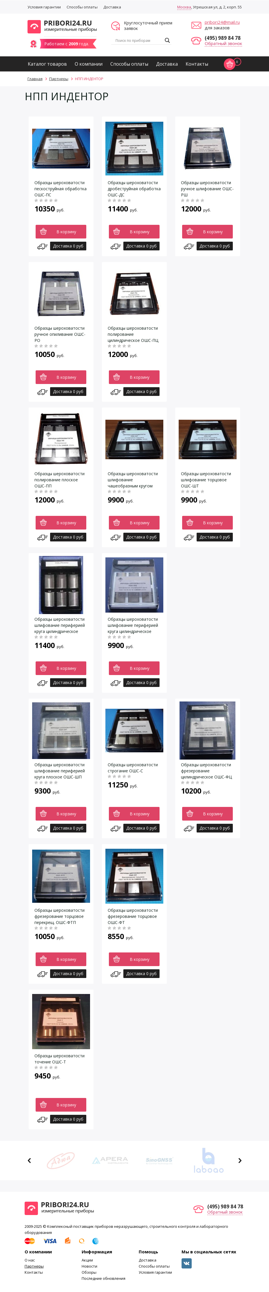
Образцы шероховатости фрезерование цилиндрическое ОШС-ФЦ (206, 771)
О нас (30, 1260)
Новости (89, 1266)
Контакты (197, 64)
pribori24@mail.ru (222, 22)
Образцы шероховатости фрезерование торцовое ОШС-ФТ (133, 916)
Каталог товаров (47, 64)
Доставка (112, 7)
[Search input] (139, 40)
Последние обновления (103, 1278)
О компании (89, 64)
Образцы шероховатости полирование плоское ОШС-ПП (59, 480)
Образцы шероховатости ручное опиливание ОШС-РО (59, 334)
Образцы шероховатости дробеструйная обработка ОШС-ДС (134, 189)
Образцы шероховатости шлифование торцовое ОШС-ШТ (206, 480)
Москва (184, 7)
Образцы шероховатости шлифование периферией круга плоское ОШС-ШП (59, 771)
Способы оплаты (82, 7)
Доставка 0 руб (68, 246)
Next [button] (240, 1160)
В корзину (66, 231)
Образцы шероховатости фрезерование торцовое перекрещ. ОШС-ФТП (59, 916)
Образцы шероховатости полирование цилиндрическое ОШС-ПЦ (133, 334)
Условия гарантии (44, 7)
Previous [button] (29, 1160)
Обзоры (89, 1272)
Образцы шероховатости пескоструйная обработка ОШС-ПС (60, 189)
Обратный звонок (223, 43)
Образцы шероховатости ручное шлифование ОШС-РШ (207, 189)
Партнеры (34, 1266)
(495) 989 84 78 (223, 38)
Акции (87, 1260)
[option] (60, 1160)
